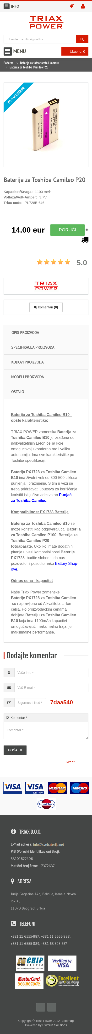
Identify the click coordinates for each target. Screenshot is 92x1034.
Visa (62, 963)
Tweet (70, 762)
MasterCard (29, 981)
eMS (30, 963)
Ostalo (17, 391)
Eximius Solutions (54, 1025)
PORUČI (67, 229)
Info (7, 6)
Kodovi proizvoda (27, 362)
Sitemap (68, 1021)
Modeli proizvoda (27, 376)
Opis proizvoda (25, 332)
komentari (46, 307)
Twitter (51, 1007)
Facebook (40, 1007)
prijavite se (73, 6)
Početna (8, 62)
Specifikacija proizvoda (32, 347)
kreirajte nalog (84, 6)
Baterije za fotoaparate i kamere (39, 62)
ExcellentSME (62, 980)
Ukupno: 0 (73, 51)
